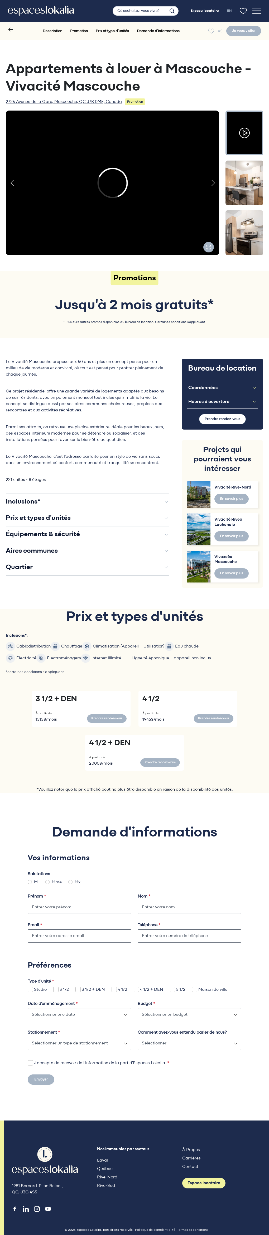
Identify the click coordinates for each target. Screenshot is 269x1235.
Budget (146, 1004)
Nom (144, 896)
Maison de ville (212, 990)
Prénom (37, 896)
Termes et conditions (192, 1230)
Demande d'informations (158, 31)
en (229, 11)
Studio (40, 990)
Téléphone (149, 925)
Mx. (78, 882)
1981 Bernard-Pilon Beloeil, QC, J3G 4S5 (38, 1189)
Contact (190, 1167)
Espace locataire (204, 1183)
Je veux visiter (244, 31)
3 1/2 (64, 990)
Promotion (79, 31)
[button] (12, 183)
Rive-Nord (107, 1177)
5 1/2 (180, 990)
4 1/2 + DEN (151, 990)
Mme (57, 882)
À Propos (191, 1150)
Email (35, 925)
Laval (102, 1160)
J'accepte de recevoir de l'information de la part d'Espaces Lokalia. (101, 1063)
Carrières (191, 1158)
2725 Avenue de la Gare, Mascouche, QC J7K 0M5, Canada (64, 102)
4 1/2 (122, 990)
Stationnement (44, 1032)
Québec (105, 1169)
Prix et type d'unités (112, 31)
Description (52, 31)
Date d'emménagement (53, 1004)
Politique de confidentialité (155, 1230)
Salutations (39, 874)
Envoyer (41, 1080)
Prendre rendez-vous (222, 419)
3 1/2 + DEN (93, 990)
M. (36, 882)
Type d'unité (41, 981)
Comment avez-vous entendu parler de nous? (182, 1032)
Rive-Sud (106, 1186)
